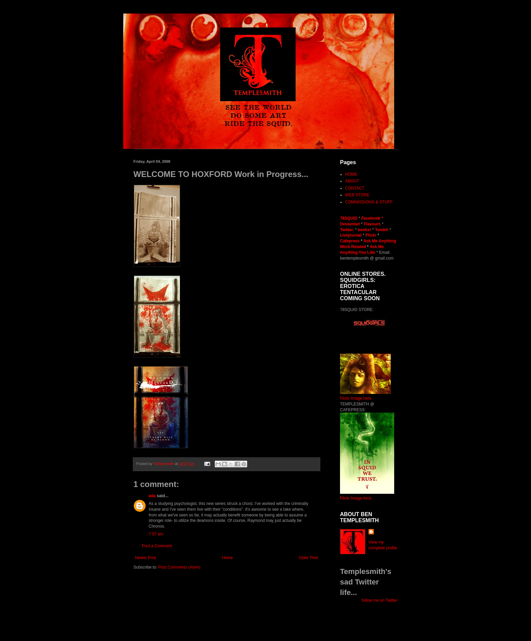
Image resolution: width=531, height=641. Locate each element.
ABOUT (352, 181)
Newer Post (145, 557)
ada (152, 495)
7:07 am (156, 534)
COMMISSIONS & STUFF (368, 202)
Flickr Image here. (356, 398)
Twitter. (347, 229)
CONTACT (354, 188)
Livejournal (351, 235)
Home (227, 557)
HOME (351, 174)
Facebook (370, 218)
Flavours (372, 224)
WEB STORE (357, 195)
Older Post (308, 557)
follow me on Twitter (380, 600)
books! (365, 229)
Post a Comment (157, 546)
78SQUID (349, 218)
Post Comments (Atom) (179, 567)
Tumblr (382, 229)
